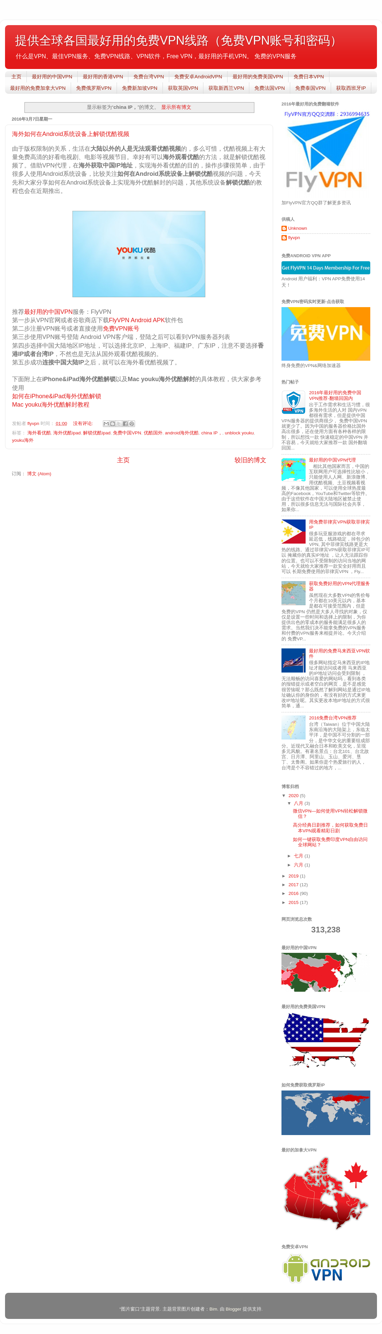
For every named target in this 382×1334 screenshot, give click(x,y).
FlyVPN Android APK (137, 320)
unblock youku (239, 432)
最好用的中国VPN (52, 76)
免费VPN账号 (121, 328)
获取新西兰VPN (226, 88)
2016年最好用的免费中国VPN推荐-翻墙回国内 (335, 395)
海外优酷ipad (67, 432)
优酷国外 (153, 432)
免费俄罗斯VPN (94, 88)
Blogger (233, 1309)
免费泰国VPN (310, 88)
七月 (299, 855)
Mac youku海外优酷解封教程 (50, 404)
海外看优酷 (39, 432)
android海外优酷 (182, 432)
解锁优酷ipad (97, 432)
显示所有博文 (176, 107)
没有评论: (83, 423)
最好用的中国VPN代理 (332, 460)
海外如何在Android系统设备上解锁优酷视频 (70, 134)
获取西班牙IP (351, 88)
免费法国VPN (269, 88)
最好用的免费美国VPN (258, 76)
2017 (294, 884)
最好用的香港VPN (103, 76)
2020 (294, 795)
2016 (294, 893)
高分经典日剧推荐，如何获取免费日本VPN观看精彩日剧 (330, 828)
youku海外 (23, 440)
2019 (294, 876)
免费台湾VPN (148, 76)
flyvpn (294, 237)
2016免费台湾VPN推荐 (333, 717)
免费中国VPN (127, 432)
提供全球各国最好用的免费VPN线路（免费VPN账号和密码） (178, 40)
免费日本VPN (309, 76)
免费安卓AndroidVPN (198, 76)
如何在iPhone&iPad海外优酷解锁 (56, 396)
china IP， (211, 432)
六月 (299, 864)
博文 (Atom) (39, 473)
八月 (299, 803)
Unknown (297, 228)
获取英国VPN (183, 88)
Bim (213, 1309)
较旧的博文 (250, 460)
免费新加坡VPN (139, 88)
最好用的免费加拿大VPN (38, 88)
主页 (16, 76)
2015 (294, 902)
